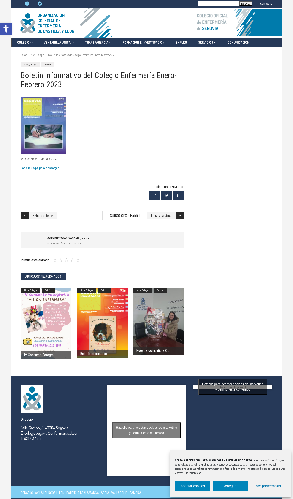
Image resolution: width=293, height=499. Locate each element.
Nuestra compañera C (151, 350)
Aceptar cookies (192, 486)
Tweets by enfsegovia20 (232, 387)
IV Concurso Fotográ (39, 355)
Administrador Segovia (68, 238)
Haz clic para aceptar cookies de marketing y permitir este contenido (146, 430)
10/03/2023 (30, 159)
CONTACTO (266, 3)
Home (24, 55)
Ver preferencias (268, 486)
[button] (6, 29)
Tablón (48, 64)
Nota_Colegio (37, 55)
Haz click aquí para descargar (40, 167)
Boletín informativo (93, 354)
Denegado (230, 486)
